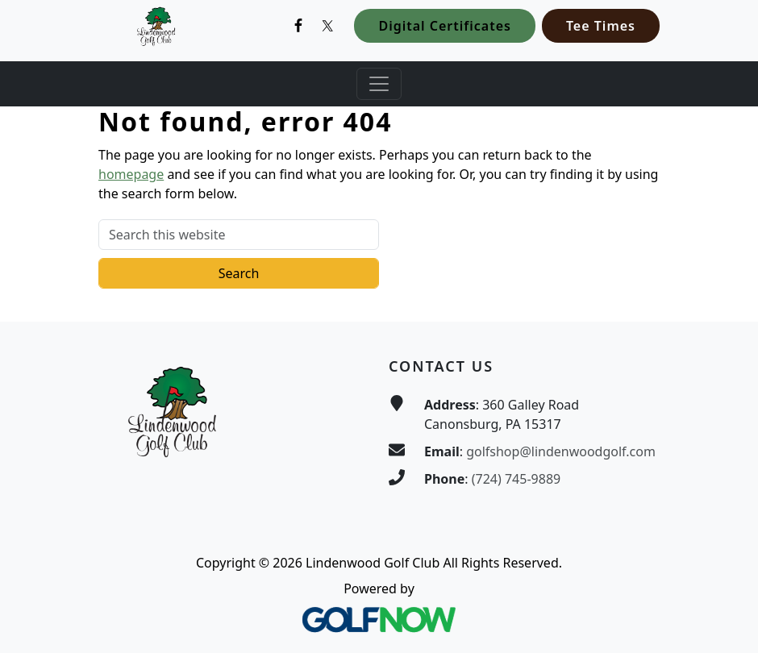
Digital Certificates (444, 26)
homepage (131, 174)
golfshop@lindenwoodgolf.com (561, 451)
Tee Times (600, 26)
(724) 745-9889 (516, 479)
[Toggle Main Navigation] (379, 84)
